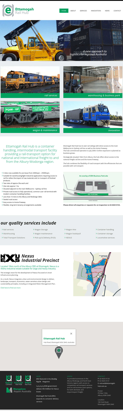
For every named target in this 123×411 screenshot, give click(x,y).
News (107, 11)
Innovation (96, 11)
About (73, 11)
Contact (117, 11)
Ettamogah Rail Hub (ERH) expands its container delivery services (47, 399)
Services (83, 11)
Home (64, 11)
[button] (59, 352)
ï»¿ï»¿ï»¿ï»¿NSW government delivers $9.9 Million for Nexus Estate (47, 389)
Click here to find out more (11, 288)
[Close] (71, 334)
